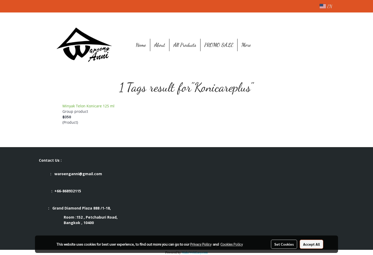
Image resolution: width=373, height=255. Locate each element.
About (159, 45)
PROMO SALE (218, 45)
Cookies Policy (231, 244)
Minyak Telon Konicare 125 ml (88, 105)
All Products (184, 45)
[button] (262, 45)
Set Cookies (284, 244)
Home (141, 45)
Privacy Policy (200, 244)
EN (326, 6)
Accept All (311, 244)
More (246, 45)
